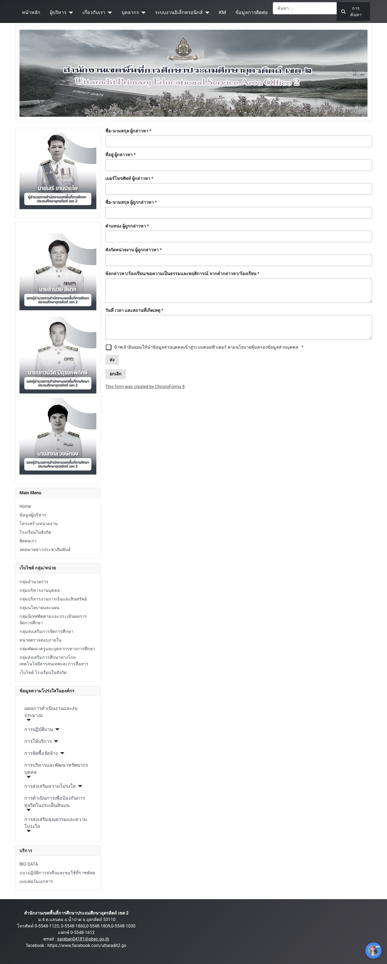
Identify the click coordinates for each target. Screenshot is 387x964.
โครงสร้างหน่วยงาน (38, 523)
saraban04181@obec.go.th (83, 939)
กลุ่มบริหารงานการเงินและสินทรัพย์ (53, 599)
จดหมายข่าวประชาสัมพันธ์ (45, 549)
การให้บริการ (38, 741)
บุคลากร (130, 12)
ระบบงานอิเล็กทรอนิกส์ (179, 12)
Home (25, 506)
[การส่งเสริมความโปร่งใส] (79, 786)
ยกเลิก (116, 373)
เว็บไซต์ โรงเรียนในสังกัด (43, 672)
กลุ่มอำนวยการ (33, 581)
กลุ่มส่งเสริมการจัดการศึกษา (46, 631)
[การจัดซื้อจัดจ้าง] (61, 753)
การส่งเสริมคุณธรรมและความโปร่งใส (55, 823)
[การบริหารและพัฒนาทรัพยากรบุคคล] (27, 777)
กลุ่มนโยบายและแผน (39, 607)
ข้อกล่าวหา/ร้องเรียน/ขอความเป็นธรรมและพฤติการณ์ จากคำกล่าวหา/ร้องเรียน (182, 273)
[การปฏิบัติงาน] (56, 729)
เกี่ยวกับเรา (94, 12)
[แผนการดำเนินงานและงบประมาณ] (27, 720)
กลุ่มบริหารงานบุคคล (39, 590)
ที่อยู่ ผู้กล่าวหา (120, 154)
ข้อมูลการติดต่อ (251, 12)
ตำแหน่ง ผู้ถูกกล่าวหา (127, 226)
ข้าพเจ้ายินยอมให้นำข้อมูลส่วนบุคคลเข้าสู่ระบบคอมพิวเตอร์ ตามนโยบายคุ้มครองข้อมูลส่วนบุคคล (204, 347)
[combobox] (305, 8)
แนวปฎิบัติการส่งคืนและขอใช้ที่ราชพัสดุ (57, 872)
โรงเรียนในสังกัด (35, 532)
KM (222, 12)
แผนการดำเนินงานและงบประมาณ (50, 712)
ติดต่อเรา (28, 540)
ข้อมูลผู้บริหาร (32, 515)
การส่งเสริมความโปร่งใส (50, 786)
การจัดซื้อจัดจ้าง (41, 753)
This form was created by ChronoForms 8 (145, 386)
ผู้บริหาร (58, 12)
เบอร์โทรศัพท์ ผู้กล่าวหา (129, 178)
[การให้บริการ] (55, 741)
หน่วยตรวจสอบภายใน (40, 640)
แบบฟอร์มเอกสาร (36, 881)
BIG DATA (28, 864)
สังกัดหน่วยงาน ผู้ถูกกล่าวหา (133, 249)
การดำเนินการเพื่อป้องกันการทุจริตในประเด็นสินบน (54, 801)
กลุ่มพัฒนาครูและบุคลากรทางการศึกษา (57, 648)
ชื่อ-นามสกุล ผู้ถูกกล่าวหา (131, 202)
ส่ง (112, 359)
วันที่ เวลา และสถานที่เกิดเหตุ (134, 310)
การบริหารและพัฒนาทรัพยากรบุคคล (56, 768)
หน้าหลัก (31, 12)
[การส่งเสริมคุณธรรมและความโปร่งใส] (27, 831)
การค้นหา (351, 11)
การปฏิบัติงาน (38, 729)
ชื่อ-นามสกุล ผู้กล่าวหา (128, 131)
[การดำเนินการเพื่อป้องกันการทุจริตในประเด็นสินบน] (27, 810)
